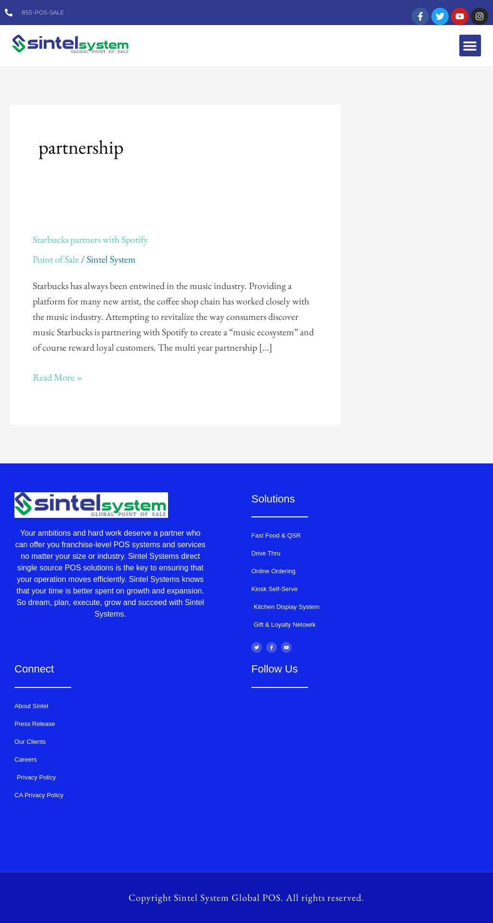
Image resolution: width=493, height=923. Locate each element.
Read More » (57, 376)
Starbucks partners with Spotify (90, 239)
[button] (470, 45)
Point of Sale (56, 259)
